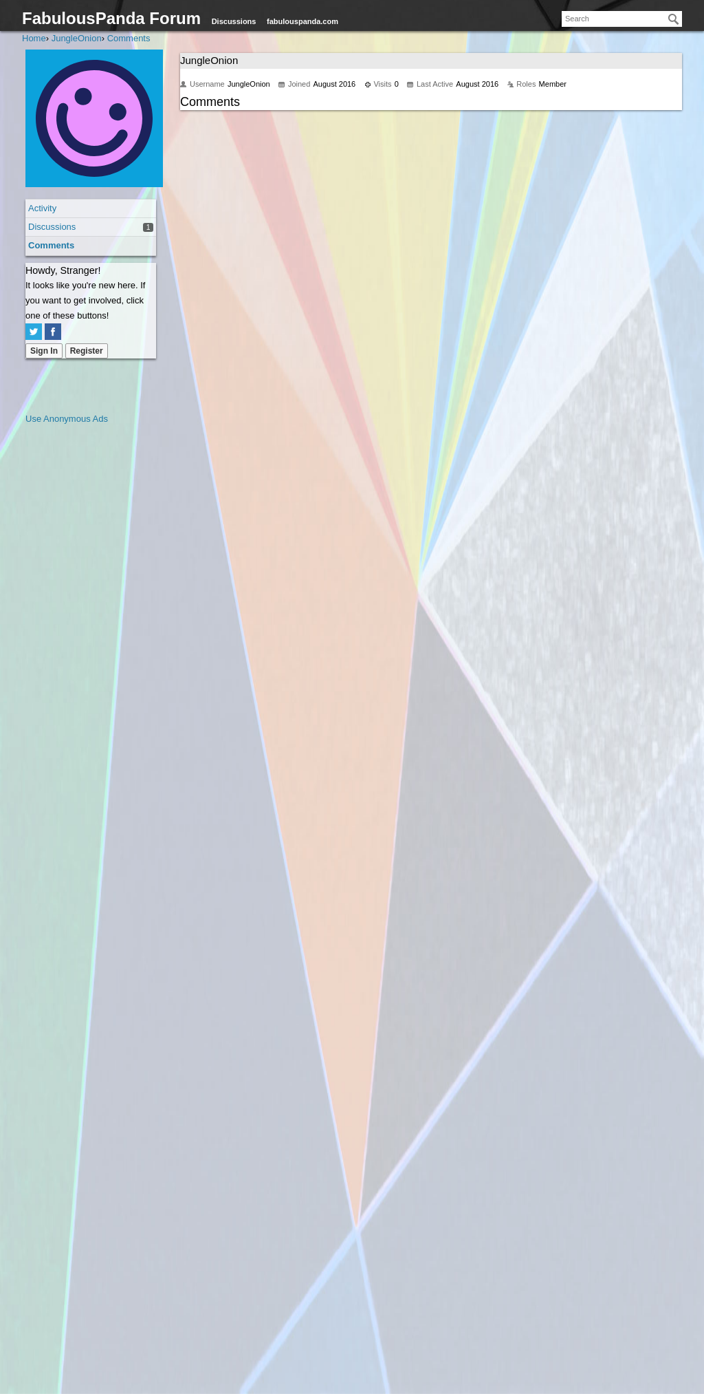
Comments (51, 245)
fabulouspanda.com (302, 21)
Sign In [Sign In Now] (44, 351)
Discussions (234, 21)
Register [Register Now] (86, 351)
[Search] (673, 19)
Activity (42, 208)
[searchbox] (622, 19)
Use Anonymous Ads (66, 419)
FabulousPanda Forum (111, 18)
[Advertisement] (80, 633)
